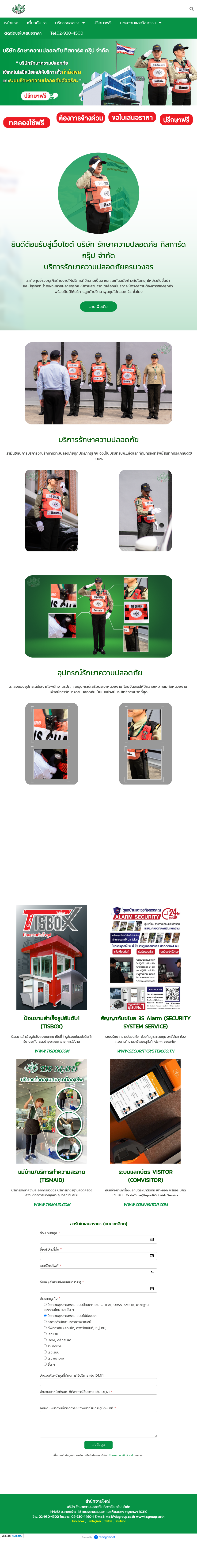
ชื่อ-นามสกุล (50, 1233)
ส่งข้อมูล (98, 1444)
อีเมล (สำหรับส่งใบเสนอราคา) (62, 1282)
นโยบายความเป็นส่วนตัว (121, 1456)
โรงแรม (53, 1334)
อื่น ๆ (51, 1364)
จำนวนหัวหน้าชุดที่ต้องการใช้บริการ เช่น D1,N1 (71, 1375)
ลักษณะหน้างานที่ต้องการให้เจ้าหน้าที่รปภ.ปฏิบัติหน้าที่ (78, 1408)
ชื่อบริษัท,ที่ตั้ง (51, 1249)
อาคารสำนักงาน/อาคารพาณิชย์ (69, 1322)
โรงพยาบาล (56, 1358)
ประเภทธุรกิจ (50, 1298)
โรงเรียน (53, 1352)
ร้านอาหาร (54, 1346)
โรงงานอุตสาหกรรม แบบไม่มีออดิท (72, 1315)
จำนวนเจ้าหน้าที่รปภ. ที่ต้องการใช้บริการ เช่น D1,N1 (76, 1391)
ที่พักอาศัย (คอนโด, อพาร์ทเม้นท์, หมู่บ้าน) (77, 1328)
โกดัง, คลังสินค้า (59, 1340)
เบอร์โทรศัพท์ (50, 1265)
